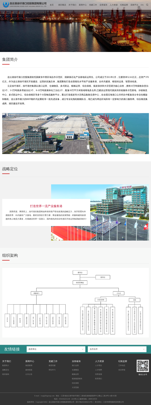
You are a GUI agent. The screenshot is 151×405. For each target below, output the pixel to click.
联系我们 (98, 379)
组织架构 (5, 374)
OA (142, 5)
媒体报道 (28, 370)
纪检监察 (124, 5)
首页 (52, 5)
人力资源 (114, 5)
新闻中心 (83, 5)
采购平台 (134, 5)
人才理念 (98, 365)
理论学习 (52, 370)
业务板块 (103, 5)
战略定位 (5, 370)
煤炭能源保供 (77, 379)
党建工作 (93, 5)
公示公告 (28, 374)
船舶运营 (75, 374)
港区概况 (62, 5)
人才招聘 (98, 370)
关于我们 (72, 5)
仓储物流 (75, 370)
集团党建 (52, 365)
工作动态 (121, 365)
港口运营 (75, 365)
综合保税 (75, 383)
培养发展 (98, 374)
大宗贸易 (75, 387)
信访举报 (121, 370)
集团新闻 (28, 365)
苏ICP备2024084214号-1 (84, 402)
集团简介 (5, 365)
